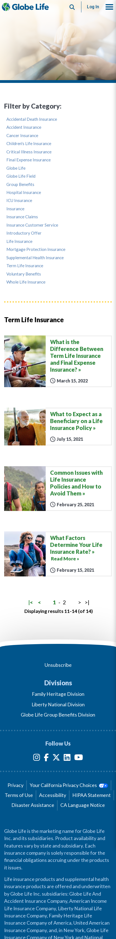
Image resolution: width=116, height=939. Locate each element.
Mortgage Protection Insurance (35, 249)
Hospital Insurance (23, 192)
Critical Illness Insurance (28, 151)
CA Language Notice (82, 805)
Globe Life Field (20, 176)
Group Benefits (20, 184)
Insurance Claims (22, 216)
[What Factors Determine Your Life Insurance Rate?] (58, 553)
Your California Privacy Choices (69, 785)
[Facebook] (46, 758)
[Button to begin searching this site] (72, 7)
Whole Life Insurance (25, 282)
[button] (109, 7)
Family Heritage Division (58, 694)
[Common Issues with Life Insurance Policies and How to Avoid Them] (58, 488)
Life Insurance (19, 241)
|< (30, 602)
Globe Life (15, 168)
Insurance (15, 208)
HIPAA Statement (91, 795)
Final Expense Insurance (28, 160)
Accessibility (52, 795)
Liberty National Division (58, 704)
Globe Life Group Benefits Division (58, 715)
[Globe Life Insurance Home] (25, 7)
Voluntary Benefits (23, 274)
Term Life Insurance (24, 265)
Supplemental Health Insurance (35, 257)
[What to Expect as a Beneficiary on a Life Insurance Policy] (58, 426)
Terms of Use (19, 795)
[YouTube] (78, 758)
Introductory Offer (24, 233)
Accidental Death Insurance (31, 119)
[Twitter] (56, 758)
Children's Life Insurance (28, 143)
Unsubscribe (58, 665)
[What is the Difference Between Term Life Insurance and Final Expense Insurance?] (58, 361)
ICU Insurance (19, 200)
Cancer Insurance (22, 135)
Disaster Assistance (32, 805)
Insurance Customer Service (32, 225)
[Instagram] (36, 758)
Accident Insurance (23, 127)
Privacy (15, 785)
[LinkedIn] (67, 758)
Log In (93, 6)
